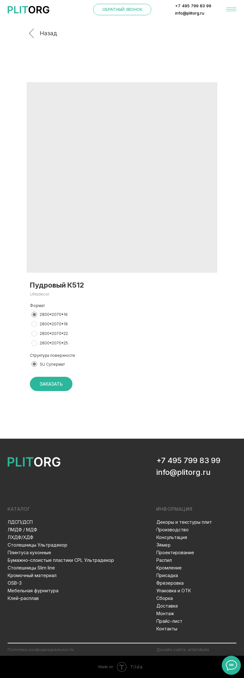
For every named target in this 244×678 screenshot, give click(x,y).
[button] (122, 9)
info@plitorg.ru (183, 472)
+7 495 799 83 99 (188, 460)
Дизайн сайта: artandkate (182, 649)
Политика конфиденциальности (41, 649)
